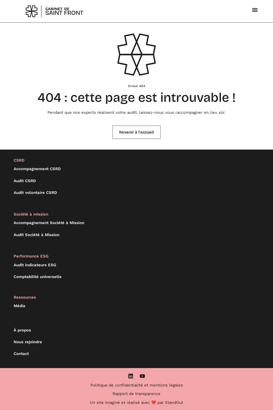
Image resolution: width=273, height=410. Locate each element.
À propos (22, 330)
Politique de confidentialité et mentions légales (136, 385)
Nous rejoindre (28, 341)
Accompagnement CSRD (37, 168)
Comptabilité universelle (38, 276)
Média (19, 305)
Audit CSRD (25, 180)
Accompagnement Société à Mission (49, 222)
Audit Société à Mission (36, 234)
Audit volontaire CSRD (35, 192)
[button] (255, 9)
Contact (21, 353)
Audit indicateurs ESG (35, 265)
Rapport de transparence (136, 393)
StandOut (174, 402)
